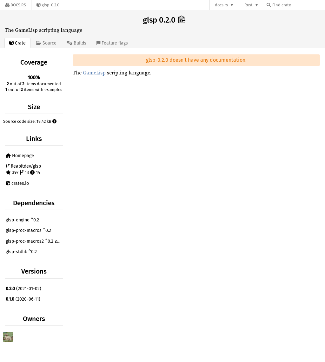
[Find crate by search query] (298, 5)
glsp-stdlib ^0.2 (21, 251)
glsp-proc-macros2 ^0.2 (35, 241)
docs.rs (221, 5)
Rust (248, 5)
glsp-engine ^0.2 (22, 220)
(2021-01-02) (23, 288)
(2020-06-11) (23, 299)
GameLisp (94, 72)
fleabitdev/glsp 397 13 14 (23, 169)
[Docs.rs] (15, 5)
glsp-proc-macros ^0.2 (28, 230)
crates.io (17, 183)
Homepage (20, 155)
